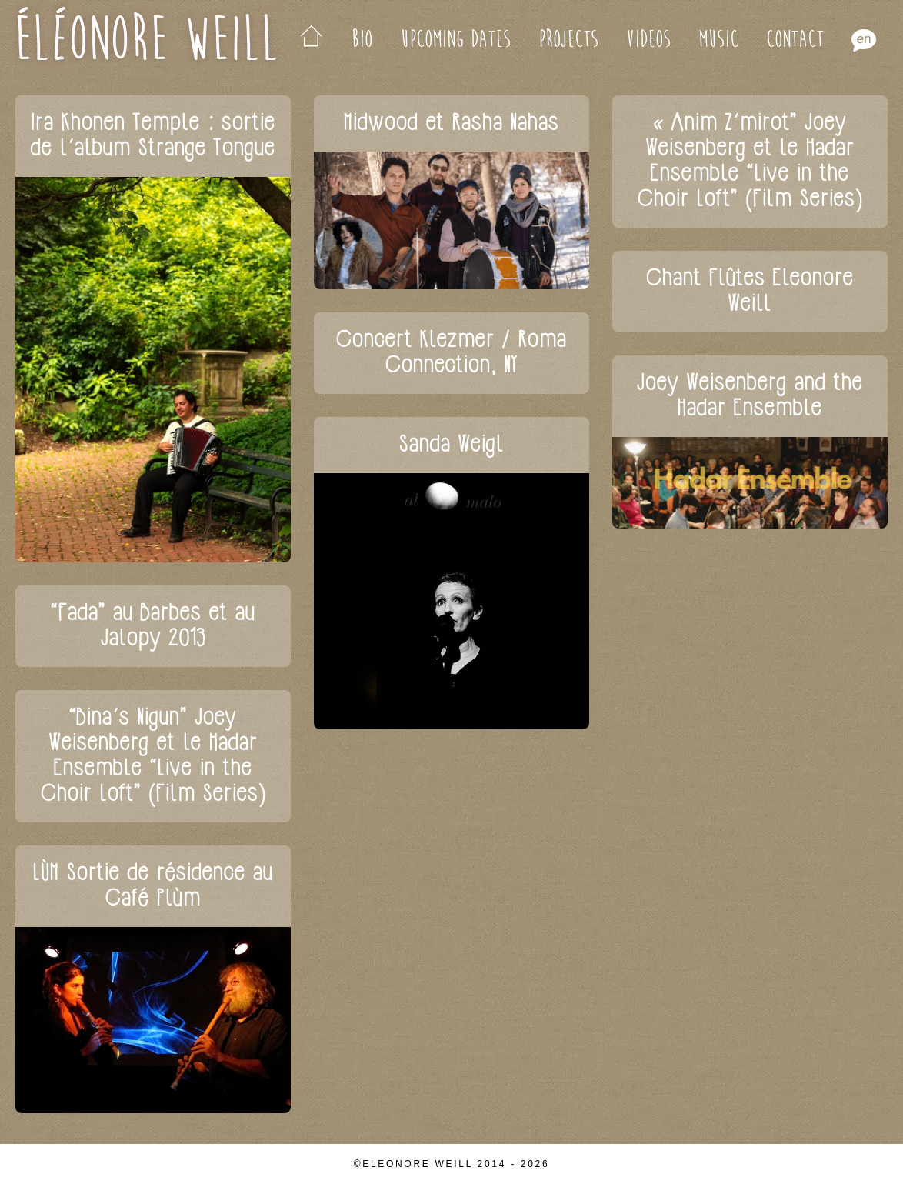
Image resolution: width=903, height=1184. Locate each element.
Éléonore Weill (145, 40)
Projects (568, 39)
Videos (648, 39)
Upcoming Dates (455, 39)
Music (718, 39)
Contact (795, 39)
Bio (362, 39)
